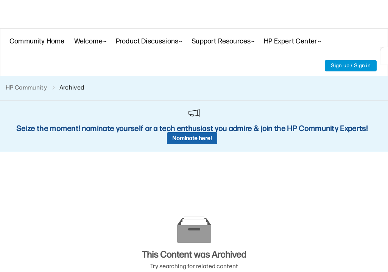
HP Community (26, 87)
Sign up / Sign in (351, 65)
